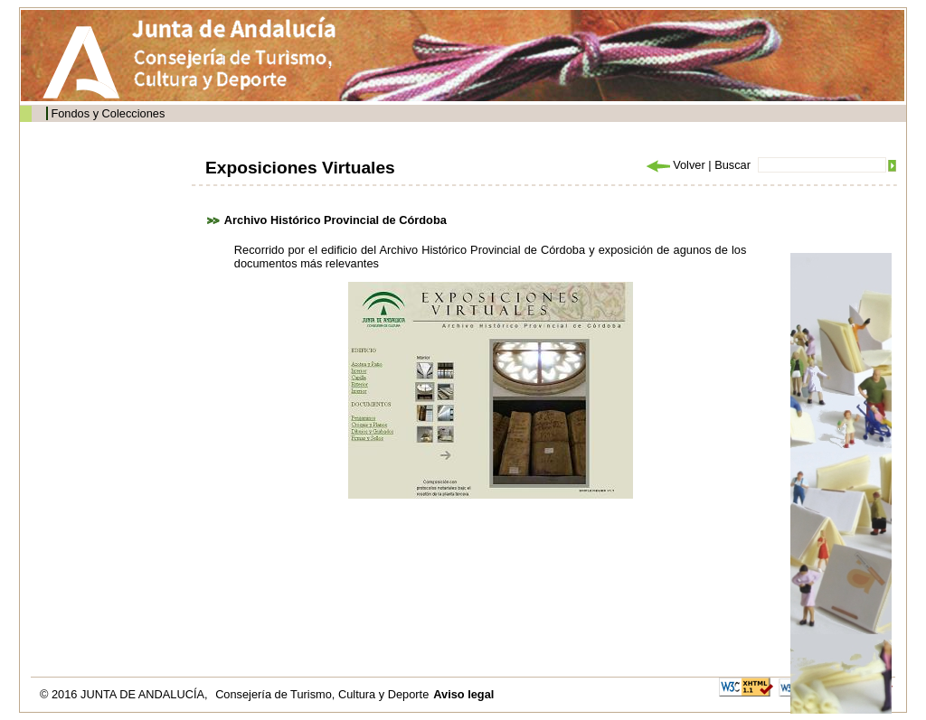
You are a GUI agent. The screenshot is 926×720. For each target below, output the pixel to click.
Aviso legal (463, 694)
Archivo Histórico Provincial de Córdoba (335, 220)
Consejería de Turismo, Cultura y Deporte (322, 694)
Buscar (732, 165)
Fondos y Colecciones (108, 113)
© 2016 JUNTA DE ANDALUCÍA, (125, 694)
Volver (674, 165)
